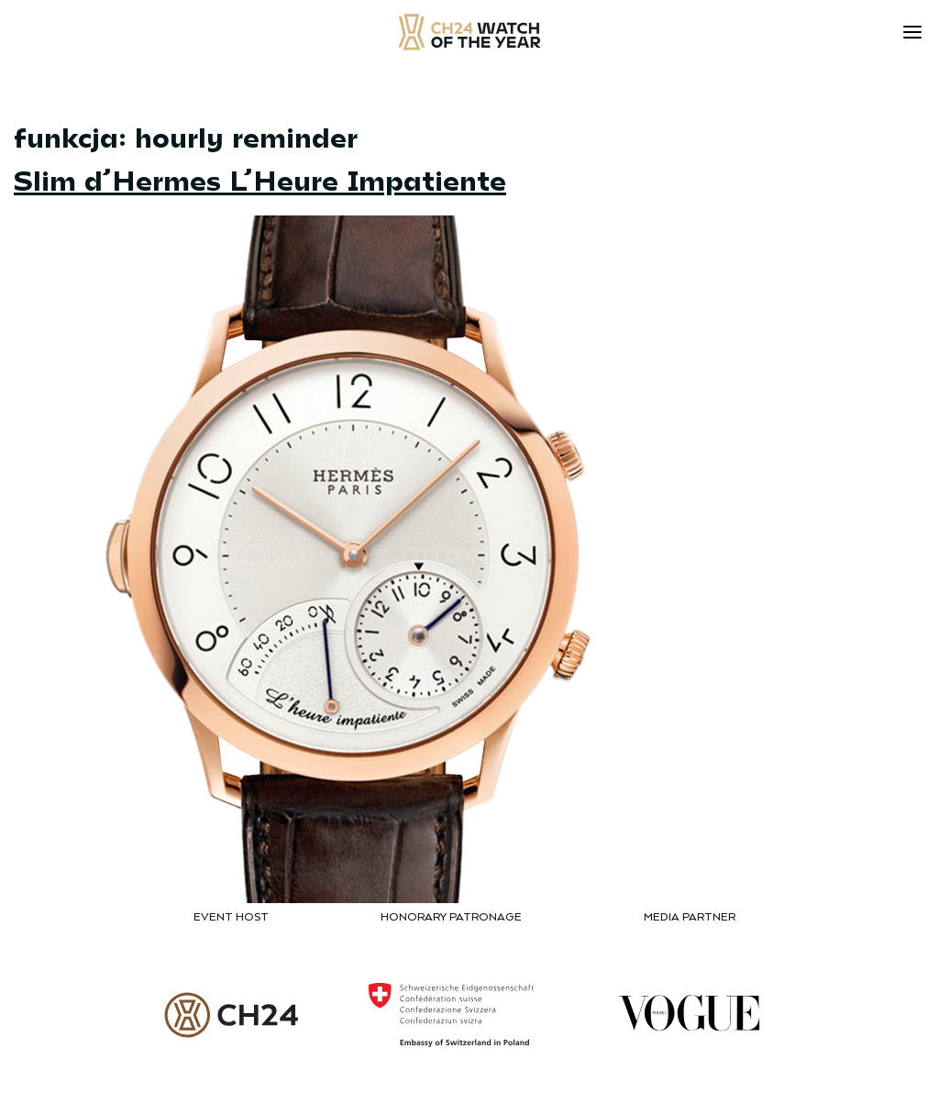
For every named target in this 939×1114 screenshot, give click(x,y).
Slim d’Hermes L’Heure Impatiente (260, 178)
